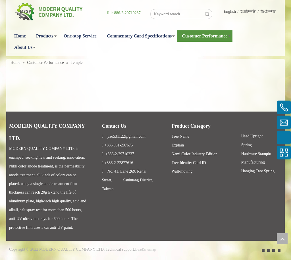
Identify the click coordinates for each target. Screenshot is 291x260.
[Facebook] (263, 249)
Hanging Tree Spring (258, 171)
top (282, 238)
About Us (23, 47)
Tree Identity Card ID (189, 163)
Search (207, 14)
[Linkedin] (268, 249)
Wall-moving (182, 171)
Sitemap (149, 249)
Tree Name (180, 136)
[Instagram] (279, 249)
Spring (246, 145)
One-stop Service (80, 35)
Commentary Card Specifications (139, 35)
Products (44, 35)
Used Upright (252, 136)
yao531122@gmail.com (124, 136)
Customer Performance (204, 35)
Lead (139, 249)
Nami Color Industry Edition (194, 154)
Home (20, 35)
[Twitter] (273, 249)
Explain (178, 145)
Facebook (239, 186)
